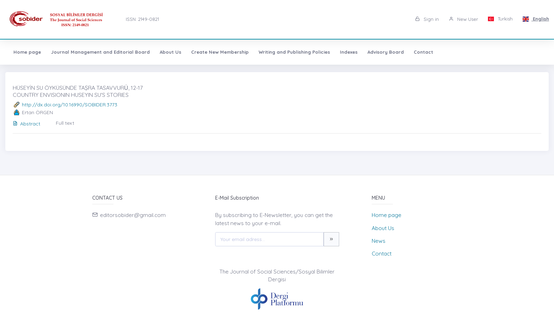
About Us (170, 52)
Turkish (500, 19)
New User (463, 19)
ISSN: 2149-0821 (142, 19)
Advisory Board (385, 52)
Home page (27, 52)
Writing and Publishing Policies (294, 52)
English (536, 19)
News (378, 240)
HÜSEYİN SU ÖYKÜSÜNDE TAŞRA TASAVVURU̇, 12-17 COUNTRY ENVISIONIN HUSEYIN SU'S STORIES (78, 91)
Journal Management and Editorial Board (100, 52)
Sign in (427, 19)
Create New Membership (220, 52)
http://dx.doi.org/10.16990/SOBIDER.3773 (69, 104)
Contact (423, 52)
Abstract (26, 124)
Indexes (349, 52)
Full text (65, 123)
